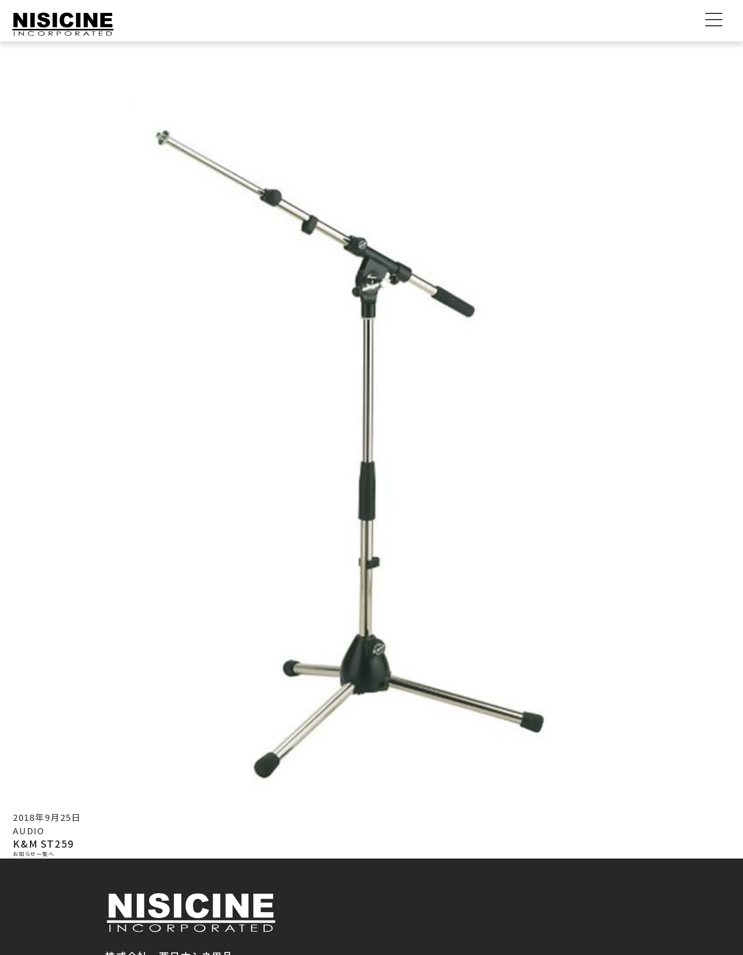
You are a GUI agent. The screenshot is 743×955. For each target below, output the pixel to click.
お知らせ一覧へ (34, 854)
